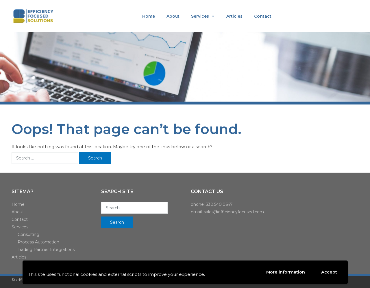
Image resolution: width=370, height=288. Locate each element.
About (173, 16)
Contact (262, 16)
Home (148, 16)
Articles (234, 16)
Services (200, 16)
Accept (329, 272)
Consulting (28, 234)
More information (285, 272)
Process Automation (38, 242)
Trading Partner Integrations (46, 249)
